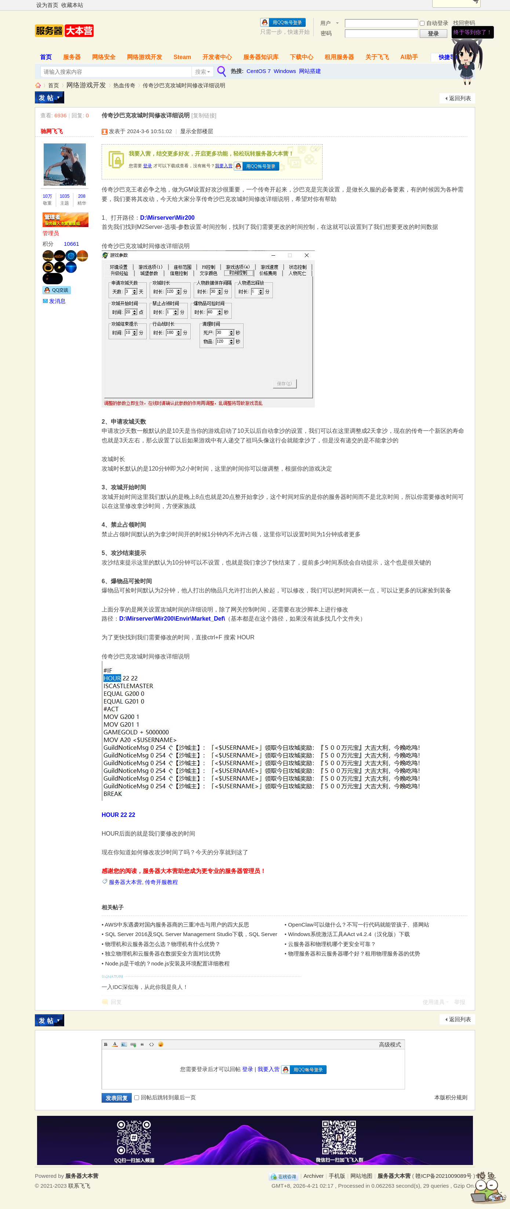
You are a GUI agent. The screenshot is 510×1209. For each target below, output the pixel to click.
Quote (142, 1044)
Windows (285, 71)
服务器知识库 (260, 57)
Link (133, 1044)
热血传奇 (124, 85)
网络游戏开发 (144, 57)
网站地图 (361, 1176)
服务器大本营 (38, 85)
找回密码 (464, 23)
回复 (116, 1002)
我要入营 (224, 165)
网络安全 (104, 57)
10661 (71, 244)
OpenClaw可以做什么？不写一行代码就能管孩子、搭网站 (358, 924)
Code (151, 1044)
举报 (459, 1002)
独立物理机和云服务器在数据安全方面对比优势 (163, 953)
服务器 (72, 57)
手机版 (337, 1176)
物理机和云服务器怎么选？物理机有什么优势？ (163, 944)
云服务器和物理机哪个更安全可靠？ (332, 944)
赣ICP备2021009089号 (443, 1176)
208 (81, 196)
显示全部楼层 (196, 131)
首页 (46, 57)
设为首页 (47, 5)
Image (124, 1044)
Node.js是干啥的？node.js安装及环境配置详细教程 (167, 963)
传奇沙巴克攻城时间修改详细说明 (184, 85)
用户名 (325, 23)
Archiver (313, 1176)
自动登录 (434, 23)
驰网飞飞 (52, 131)
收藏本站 (72, 5)
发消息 (57, 301)
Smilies (160, 1044)
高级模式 (390, 1044)
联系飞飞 (79, 1186)
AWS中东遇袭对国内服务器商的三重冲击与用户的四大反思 (177, 924)
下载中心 (301, 57)
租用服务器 (339, 57)
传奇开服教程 (161, 882)
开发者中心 (217, 57)
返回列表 (460, 98)
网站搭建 (310, 71)
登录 (147, 165)
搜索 (200, 72)
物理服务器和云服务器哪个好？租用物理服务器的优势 (354, 953)
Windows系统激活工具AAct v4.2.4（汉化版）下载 (349, 934)
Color (115, 1044)
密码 (326, 33)
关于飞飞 (377, 57)
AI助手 (409, 57)
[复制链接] (203, 115)
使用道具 (434, 1002)
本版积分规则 (450, 1097)
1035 (65, 196)
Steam (182, 57)
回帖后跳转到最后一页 (165, 1097)
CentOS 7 (259, 71)
